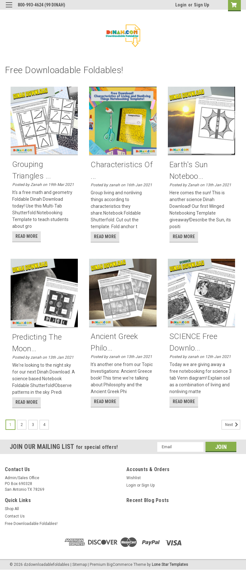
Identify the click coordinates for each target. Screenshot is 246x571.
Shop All (12, 509)
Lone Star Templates (170, 564)
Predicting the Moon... (37, 343)
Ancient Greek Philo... (114, 342)
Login (181, 4)
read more (26, 236)
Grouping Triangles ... (31, 170)
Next (232, 424)
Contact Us (15, 516)
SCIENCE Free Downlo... (193, 342)
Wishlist (133, 478)
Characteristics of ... (122, 170)
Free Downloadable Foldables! (31, 523)
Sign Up (201, 4)
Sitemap (79, 564)
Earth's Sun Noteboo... (188, 170)
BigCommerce (119, 564)
